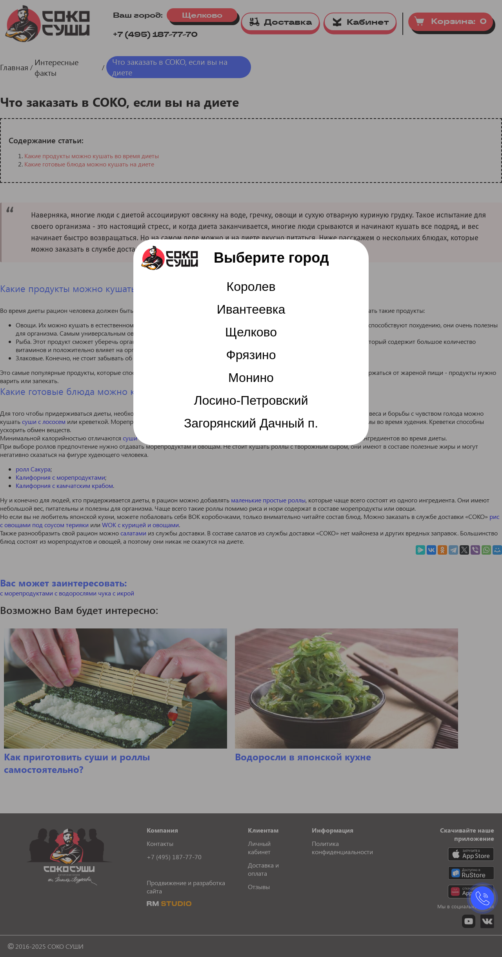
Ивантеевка (251, 309)
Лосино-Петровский (251, 400)
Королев (251, 286)
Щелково (251, 332)
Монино (251, 378)
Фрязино (251, 355)
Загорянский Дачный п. (251, 423)
